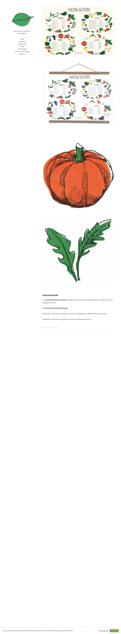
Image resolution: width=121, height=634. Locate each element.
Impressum (22, 54)
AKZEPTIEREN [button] (114, 630)
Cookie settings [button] (103, 631)
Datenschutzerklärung (22, 51)
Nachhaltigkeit (22, 49)
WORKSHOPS (22, 44)
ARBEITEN (22, 42)
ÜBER (22, 39)
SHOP (22, 46)
